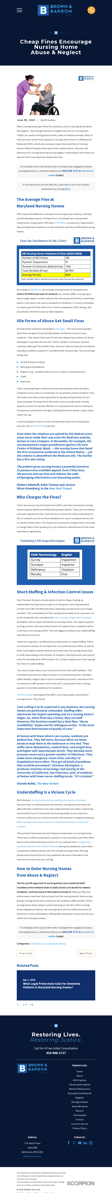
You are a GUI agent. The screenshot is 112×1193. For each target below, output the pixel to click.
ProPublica (60, 222)
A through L (60, 328)
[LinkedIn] (85, 1142)
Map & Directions (32, 1156)
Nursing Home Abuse (55, 943)
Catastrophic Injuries (79, 1084)
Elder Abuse (36, 943)
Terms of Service (79, 1123)
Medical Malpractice (79, 1088)
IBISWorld (35, 289)
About (79, 1075)
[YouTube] (79, 1142)
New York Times (38, 426)
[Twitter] (74, 1142)
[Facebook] (68, 1142)
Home (80, 1071)
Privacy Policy (79, 1128)
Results (80, 1110)
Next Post (86, 953)
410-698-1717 (56, 1053)
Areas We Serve (80, 1106)
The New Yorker (24, 694)
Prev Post (25, 953)
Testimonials (79, 1115)
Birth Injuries (79, 1080)
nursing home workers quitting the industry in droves (58, 800)
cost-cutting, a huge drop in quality (72, 617)
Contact (80, 1119)
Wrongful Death (79, 1102)
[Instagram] (90, 1142)
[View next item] (31, 1005)
